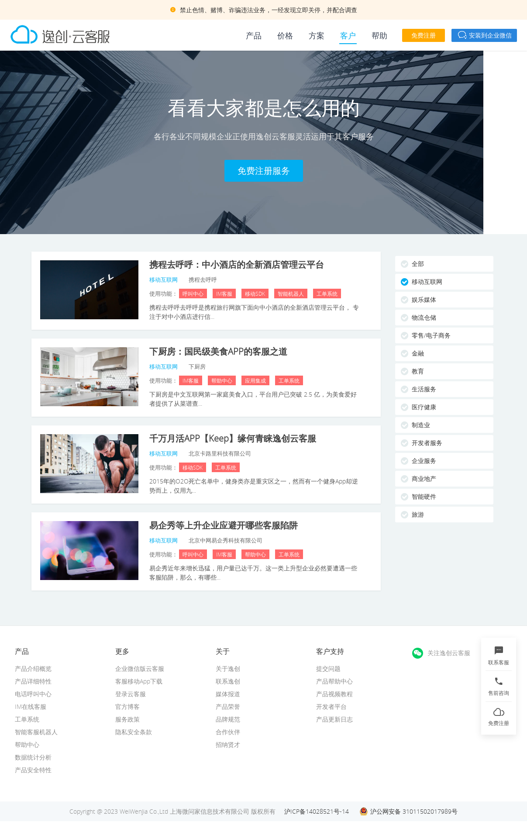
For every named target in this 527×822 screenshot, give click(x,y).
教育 (418, 371)
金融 (418, 353)
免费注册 (423, 35)
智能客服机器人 (36, 732)
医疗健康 (424, 407)
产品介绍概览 (33, 668)
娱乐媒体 (424, 299)
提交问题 (328, 668)
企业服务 (424, 460)
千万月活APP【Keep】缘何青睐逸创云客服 (232, 438)
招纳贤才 (228, 744)
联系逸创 (228, 681)
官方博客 (127, 706)
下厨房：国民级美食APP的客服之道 (218, 351)
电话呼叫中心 (33, 694)
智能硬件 (424, 496)
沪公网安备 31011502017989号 (414, 811)
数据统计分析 (33, 757)
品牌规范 (228, 719)
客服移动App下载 (138, 681)
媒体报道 (228, 694)
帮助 (379, 35)
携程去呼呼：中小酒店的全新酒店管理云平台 (236, 264)
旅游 (418, 514)
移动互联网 (427, 281)
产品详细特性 (33, 681)
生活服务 (424, 389)
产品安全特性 (33, 770)
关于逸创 (228, 668)
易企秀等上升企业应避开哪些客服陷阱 (223, 525)
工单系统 (27, 719)
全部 (418, 263)
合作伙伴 (228, 732)
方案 (316, 35)
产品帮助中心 (334, 681)
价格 (285, 35)
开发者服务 (427, 443)
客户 (348, 35)
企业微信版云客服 (139, 668)
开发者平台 (331, 706)
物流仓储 (424, 317)
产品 (254, 35)
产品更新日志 (334, 719)
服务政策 (127, 719)
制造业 (421, 425)
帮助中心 (27, 744)
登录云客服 (130, 694)
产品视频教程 (334, 694)
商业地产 (424, 478)
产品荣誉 (228, 706)
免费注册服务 (264, 170)
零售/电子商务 (431, 335)
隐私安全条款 (133, 732)
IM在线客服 (30, 706)
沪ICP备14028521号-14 (316, 811)
